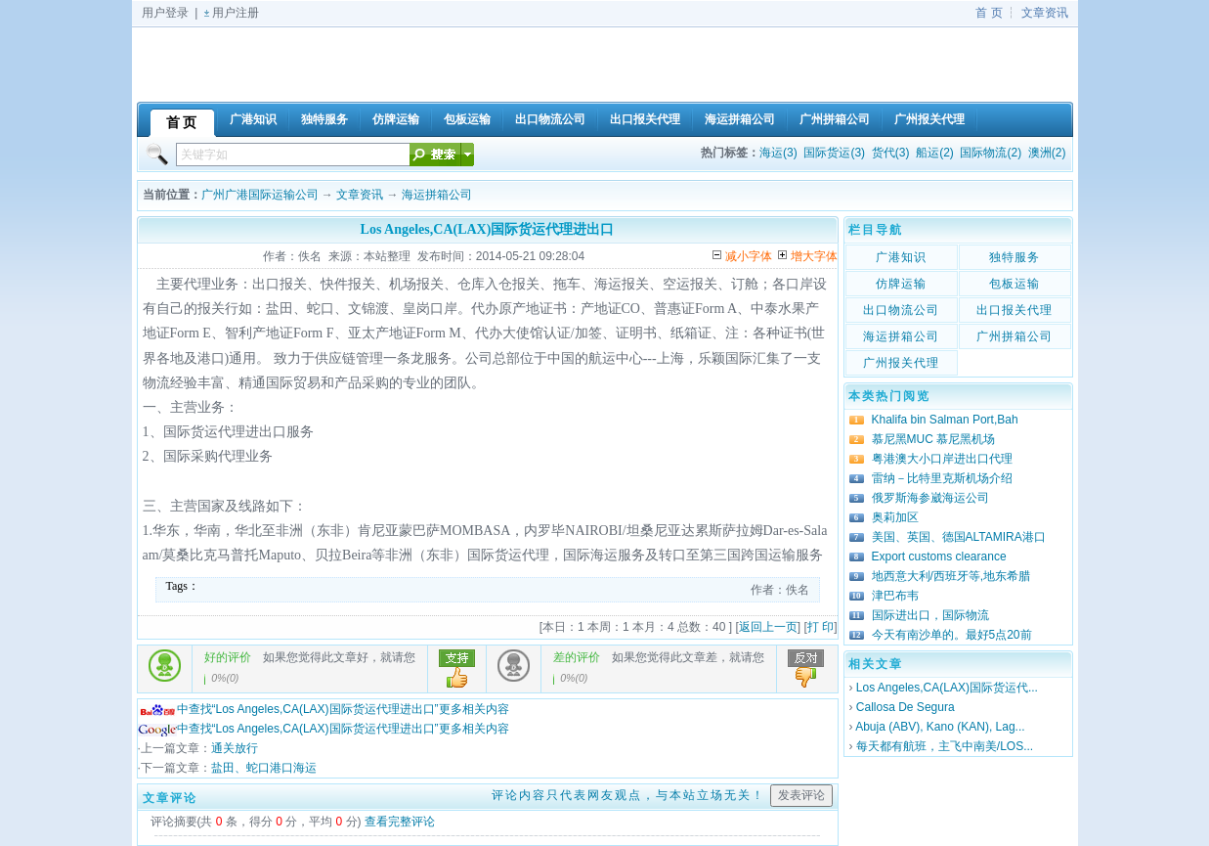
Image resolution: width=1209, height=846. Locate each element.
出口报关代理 (1014, 310)
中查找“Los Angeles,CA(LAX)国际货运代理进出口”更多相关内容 (323, 709)
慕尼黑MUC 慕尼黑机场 (934, 439)
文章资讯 (1044, 13)
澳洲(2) (1047, 152)
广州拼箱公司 (1014, 336)
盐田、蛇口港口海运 (264, 768)
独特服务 (1014, 257)
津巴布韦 (895, 595)
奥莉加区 (895, 517)
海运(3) (778, 152)
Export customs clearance (939, 556)
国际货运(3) (834, 152)
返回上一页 (768, 627)
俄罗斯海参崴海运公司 (930, 498)
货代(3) (891, 152)
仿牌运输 (901, 283)
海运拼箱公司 (437, 194)
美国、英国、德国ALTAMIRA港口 (959, 537)
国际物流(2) (990, 152)
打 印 (820, 627)
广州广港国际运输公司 (260, 194)
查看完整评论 (400, 821)
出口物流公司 (901, 310)
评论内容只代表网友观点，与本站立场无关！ (628, 795)
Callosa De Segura (905, 707)
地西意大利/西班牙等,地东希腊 (951, 576)
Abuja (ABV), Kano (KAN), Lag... (939, 727)
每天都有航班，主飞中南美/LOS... (944, 746)
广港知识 (901, 257)
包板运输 (1014, 283)
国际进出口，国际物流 (930, 615)
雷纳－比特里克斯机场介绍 (942, 478)
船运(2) (935, 152)
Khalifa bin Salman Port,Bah (945, 419)
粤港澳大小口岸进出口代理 (942, 459)
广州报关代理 (901, 363)
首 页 (988, 13)
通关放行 (234, 748)
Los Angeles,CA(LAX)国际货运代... (947, 687)
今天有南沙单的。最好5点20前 (952, 635)
